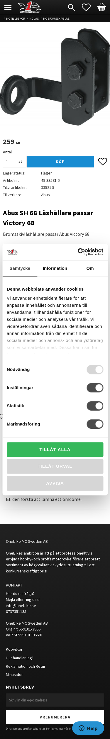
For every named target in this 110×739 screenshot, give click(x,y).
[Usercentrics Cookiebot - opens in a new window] (78, 252)
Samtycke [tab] (19, 268)
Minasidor (14, 674)
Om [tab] (90, 268)
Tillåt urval (55, 466)
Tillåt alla (54, 449)
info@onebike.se (21, 605)
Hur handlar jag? (19, 657)
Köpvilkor (14, 649)
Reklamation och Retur (25, 666)
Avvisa (55, 483)
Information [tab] (55, 268)
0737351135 (16, 611)
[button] (89, 7)
